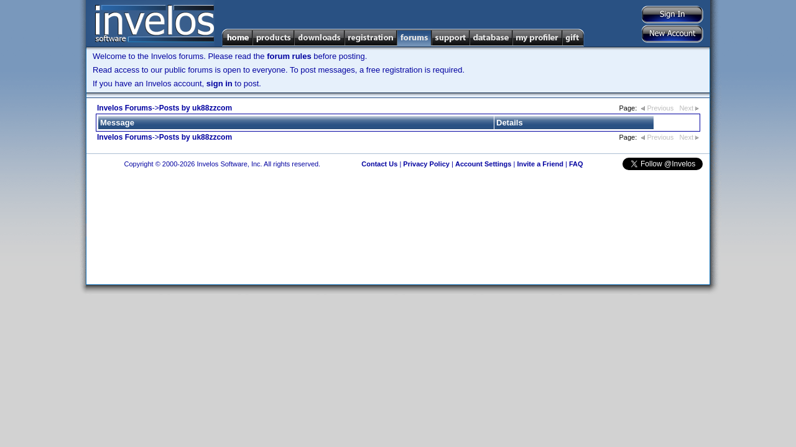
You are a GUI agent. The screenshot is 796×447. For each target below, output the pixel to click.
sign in (219, 83)
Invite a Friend (540, 164)
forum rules (289, 56)
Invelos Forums (124, 108)
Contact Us (379, 164)
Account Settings (483, 164)
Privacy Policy (426, 164)
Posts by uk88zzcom (195, 108)
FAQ (576, 164)
